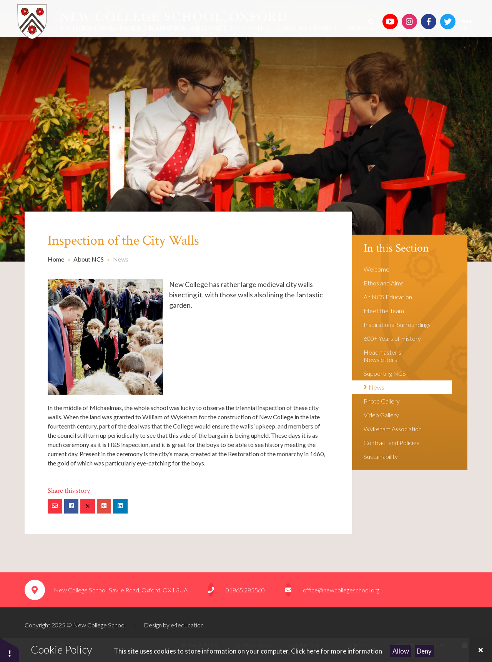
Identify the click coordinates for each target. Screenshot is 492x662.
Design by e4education (174, 625)
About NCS (88, 259)
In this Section (396, 248)
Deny (424, 651)
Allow (400, 651)
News (120, 259)
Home (56, 259)
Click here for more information (336, 651)
